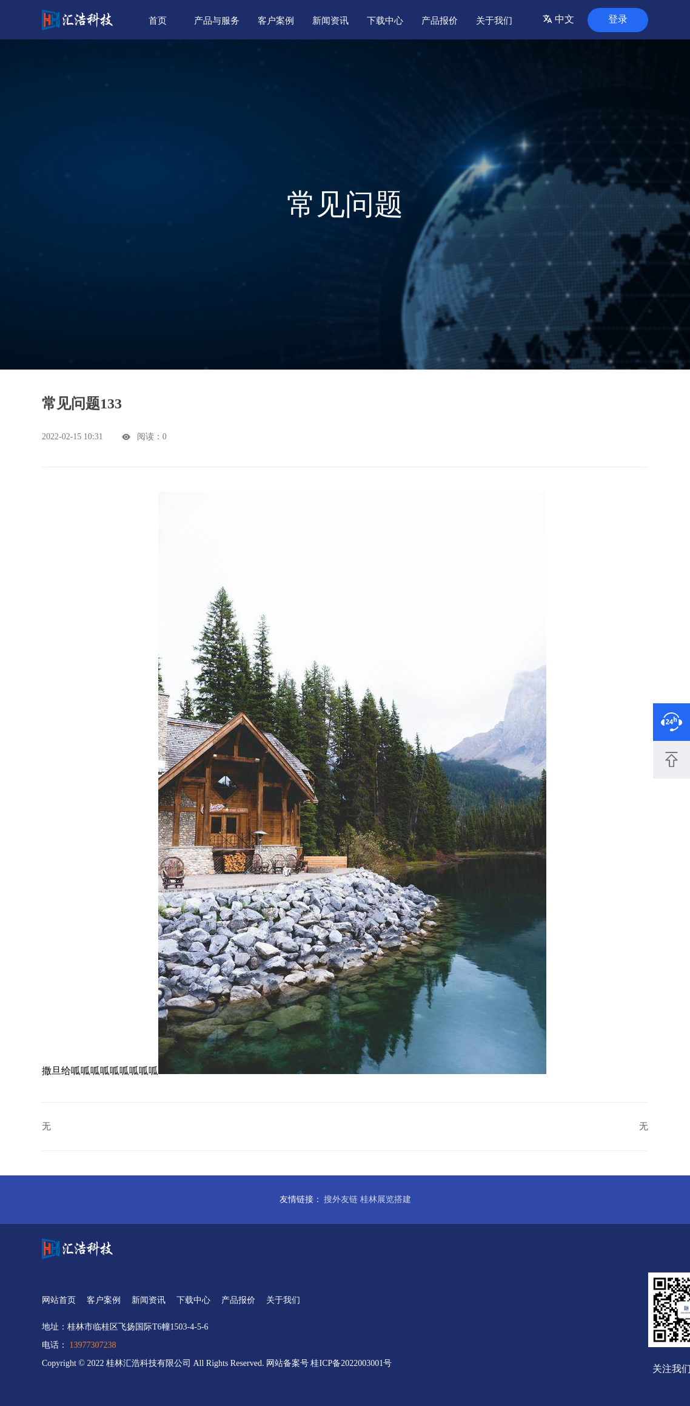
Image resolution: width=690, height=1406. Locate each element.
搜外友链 (341, 1199)
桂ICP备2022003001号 (351, 1363)
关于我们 (494, 20)
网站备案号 (288, 1363)
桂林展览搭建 (385, 1199)
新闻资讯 (330, 20)
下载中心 (385, 20)
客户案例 (276, 20)
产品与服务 (216, 20)
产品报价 (439, 20)
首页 (158, 20)
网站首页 (59, 1300)
